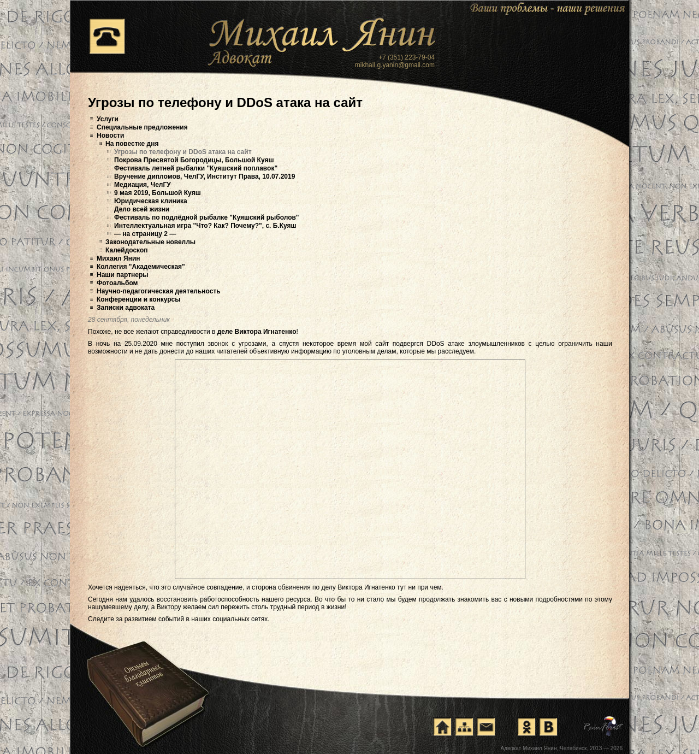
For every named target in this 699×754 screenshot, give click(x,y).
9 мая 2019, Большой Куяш (157, 193)
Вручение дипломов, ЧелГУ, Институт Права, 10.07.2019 (204, 176)
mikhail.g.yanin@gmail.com (395, 65)
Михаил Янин (118, 258)
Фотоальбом (117, 283)
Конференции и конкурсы (139, 299)
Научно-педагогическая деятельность (159, 291)
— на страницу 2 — (145, 234)
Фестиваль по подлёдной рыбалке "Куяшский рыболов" (206, 217)
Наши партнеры (123, 275)
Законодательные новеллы (150, 242)
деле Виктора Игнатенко (257, 331)
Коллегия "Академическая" (141, 266)
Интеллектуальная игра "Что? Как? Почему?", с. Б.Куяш (205, 225)
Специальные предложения (142, 127)
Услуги (108, 119)
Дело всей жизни (141, 209)
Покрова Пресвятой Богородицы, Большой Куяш (194, 160)
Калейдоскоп (126, 250)
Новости (110, 135)
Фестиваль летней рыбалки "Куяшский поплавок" (195, 168)
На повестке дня (131, 144)
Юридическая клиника (150, 201)
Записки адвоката (126, 307)
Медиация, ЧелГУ (142, 184)
